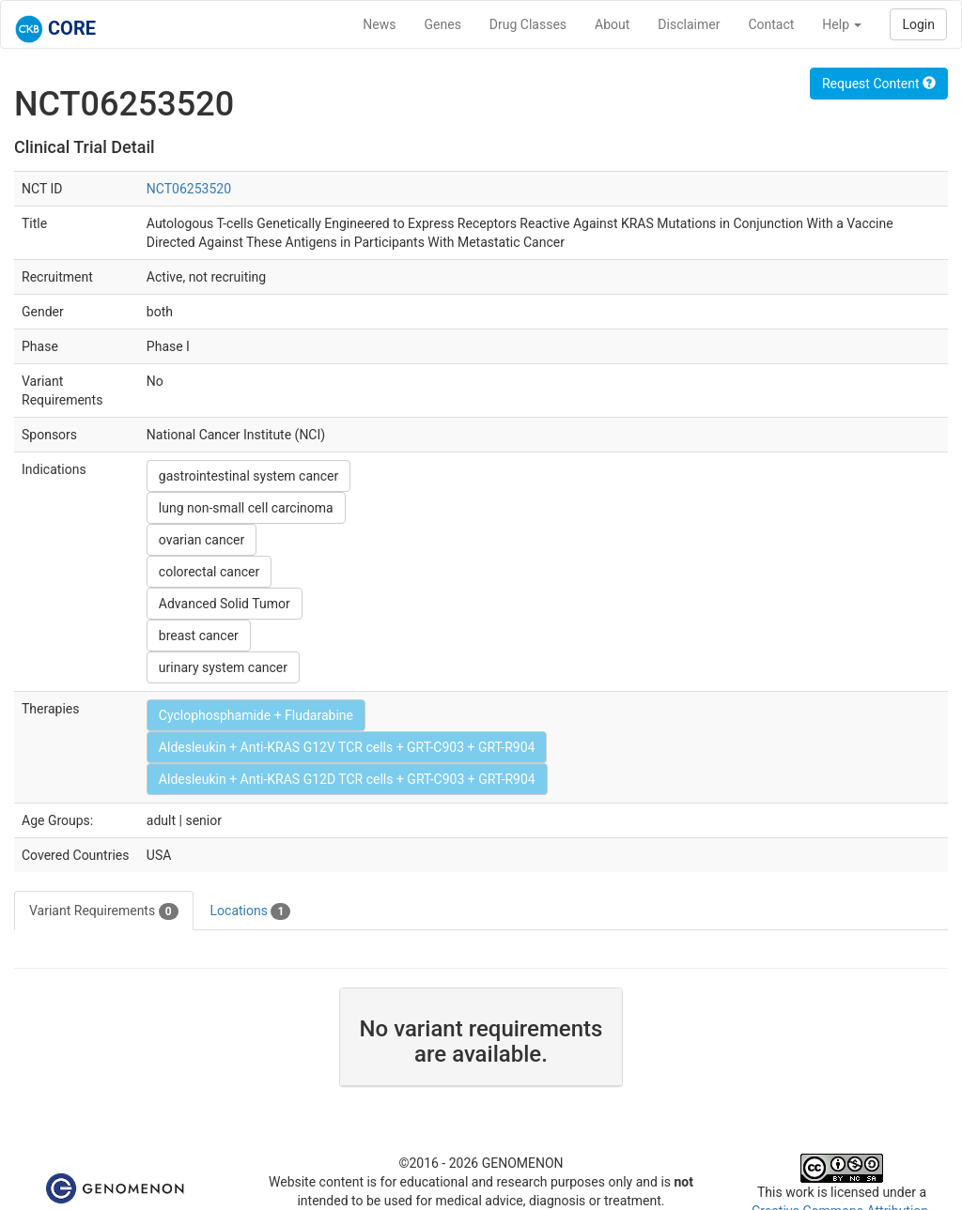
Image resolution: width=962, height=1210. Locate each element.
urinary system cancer (223, 667)
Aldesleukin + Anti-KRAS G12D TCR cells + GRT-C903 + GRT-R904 (347, 779)
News (379, 24)
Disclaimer (689, 24)
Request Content (879, 83)
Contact (771, 24)
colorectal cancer (209, 571)
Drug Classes (527, 24)
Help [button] (841, 24)
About (612, 24)
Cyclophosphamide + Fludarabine (256, 715)
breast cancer (199, 635)
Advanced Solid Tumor (224, 603)
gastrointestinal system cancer (248, 475)
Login (918, 24)
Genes (443, 24)
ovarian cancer (201, 539)
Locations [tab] (250, 911)
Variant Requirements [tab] (103, 911)
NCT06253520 (189, 188)
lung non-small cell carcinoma (246, 507)
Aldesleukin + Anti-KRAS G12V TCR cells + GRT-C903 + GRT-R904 (347, 747)
